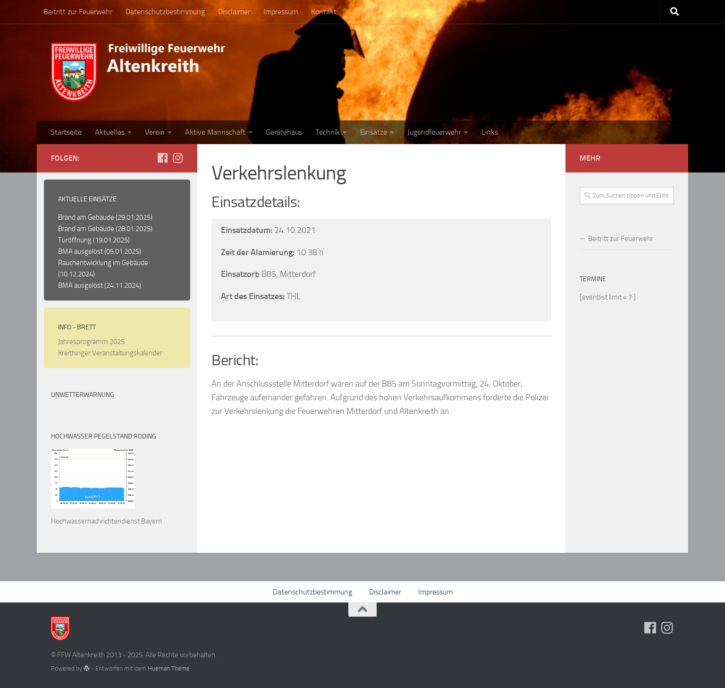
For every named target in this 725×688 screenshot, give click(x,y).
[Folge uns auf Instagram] (177, 157)
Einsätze (373, 132)
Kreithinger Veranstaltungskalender (110, 353)
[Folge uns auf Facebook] (162, 157)
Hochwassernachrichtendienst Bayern (106, 521)
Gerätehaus (284, 132)
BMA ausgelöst (80, 251)
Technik (327, 132)
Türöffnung (75, 240)
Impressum (280, 11)
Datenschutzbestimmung (165, 11)
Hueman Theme (169, 668)
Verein (155, 132)
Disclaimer (234, 11)
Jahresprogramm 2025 (91, 341)
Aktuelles (110, 132)
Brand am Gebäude (86, 217)
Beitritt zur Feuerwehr (77, 11)
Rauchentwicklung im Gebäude (103, 262)
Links (489, 132)
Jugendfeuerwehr (434, 132)
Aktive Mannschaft (215, 132)
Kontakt (324, 11)
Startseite (66, 132)
